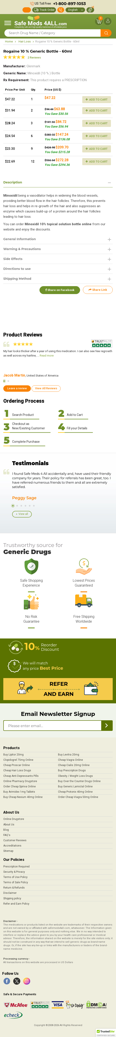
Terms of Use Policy (15, 877)
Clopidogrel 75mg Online (18, 759)
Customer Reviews (14, 840)
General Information (19, 239)
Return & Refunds (14, 887)
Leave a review (17, 388)
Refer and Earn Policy (16, 903)
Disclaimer (10, 892)
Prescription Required (16, 866)
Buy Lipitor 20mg (13, 754)
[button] (106, 1033)
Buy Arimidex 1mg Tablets (19, 791)
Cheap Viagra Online (70, 759)
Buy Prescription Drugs (72, 770)
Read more (47, 355)
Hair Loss (25, 41)
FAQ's (6, 835)
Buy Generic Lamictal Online (75, 786)
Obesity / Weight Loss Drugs (75, 775)
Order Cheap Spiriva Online (19, 786)
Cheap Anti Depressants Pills (21, 775)
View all (23, 514)
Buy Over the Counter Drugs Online (79, 781)
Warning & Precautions (22, 249)
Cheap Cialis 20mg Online (74, 765)
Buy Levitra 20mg (68, 754)
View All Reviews (46, 388)
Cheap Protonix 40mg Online (75, 791)
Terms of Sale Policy (15, 882)
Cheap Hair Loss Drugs (17, 770)
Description (12, 182)
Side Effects (12, 259)
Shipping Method (17, 279)
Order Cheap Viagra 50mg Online (78, 797)
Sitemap (8, 850)
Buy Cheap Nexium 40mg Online (23, 797)
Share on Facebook (59, 289)
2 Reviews (34, 57)
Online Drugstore (13, 819)
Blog (6, 829)
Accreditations (12, 845)
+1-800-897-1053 (69, 3)
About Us (8, 824)
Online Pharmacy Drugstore (20, 781)
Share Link (98, 289)
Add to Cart (97, 99)
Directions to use (17, 269)
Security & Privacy (14, 871)
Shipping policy (12, 898)
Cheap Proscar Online (16, 765)
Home (9, 41)
